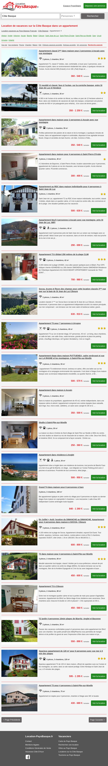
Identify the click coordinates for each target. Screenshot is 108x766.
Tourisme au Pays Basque (69, 755)
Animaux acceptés (69, 45)
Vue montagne (13, 45)
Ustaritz (11, 40)
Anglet (10, 36)
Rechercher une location (68, 745)
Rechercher (93, 16)
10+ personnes (82, 45)
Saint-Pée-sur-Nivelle (83, 36)
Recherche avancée (95, 45)
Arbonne (16, 36)
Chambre (28, 45)
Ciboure (41, 36)
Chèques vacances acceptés (52, 45)
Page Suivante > (97, 720)
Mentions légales (32, 745)
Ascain (23, 36)
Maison (34, 45)
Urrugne (4, 40)
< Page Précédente (11, 720)
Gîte (40, 45)
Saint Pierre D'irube (67, 36)
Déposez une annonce (95, 6)
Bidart (35, 36)
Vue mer (4, 45)
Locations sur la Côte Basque (70, 752)
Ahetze (4, 36)
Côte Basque (43, 31)
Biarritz (29, 36)
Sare (94, 36)
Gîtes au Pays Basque (67, 748)
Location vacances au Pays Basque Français (19, 31)
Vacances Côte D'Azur (34, 752)
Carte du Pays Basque (67, 741)
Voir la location (98, 76)
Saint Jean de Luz (52, 36)
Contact (28, 741)
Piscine (21, 45)
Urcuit (99, 36)
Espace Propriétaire (72, 6)
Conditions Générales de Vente (38, 748)
